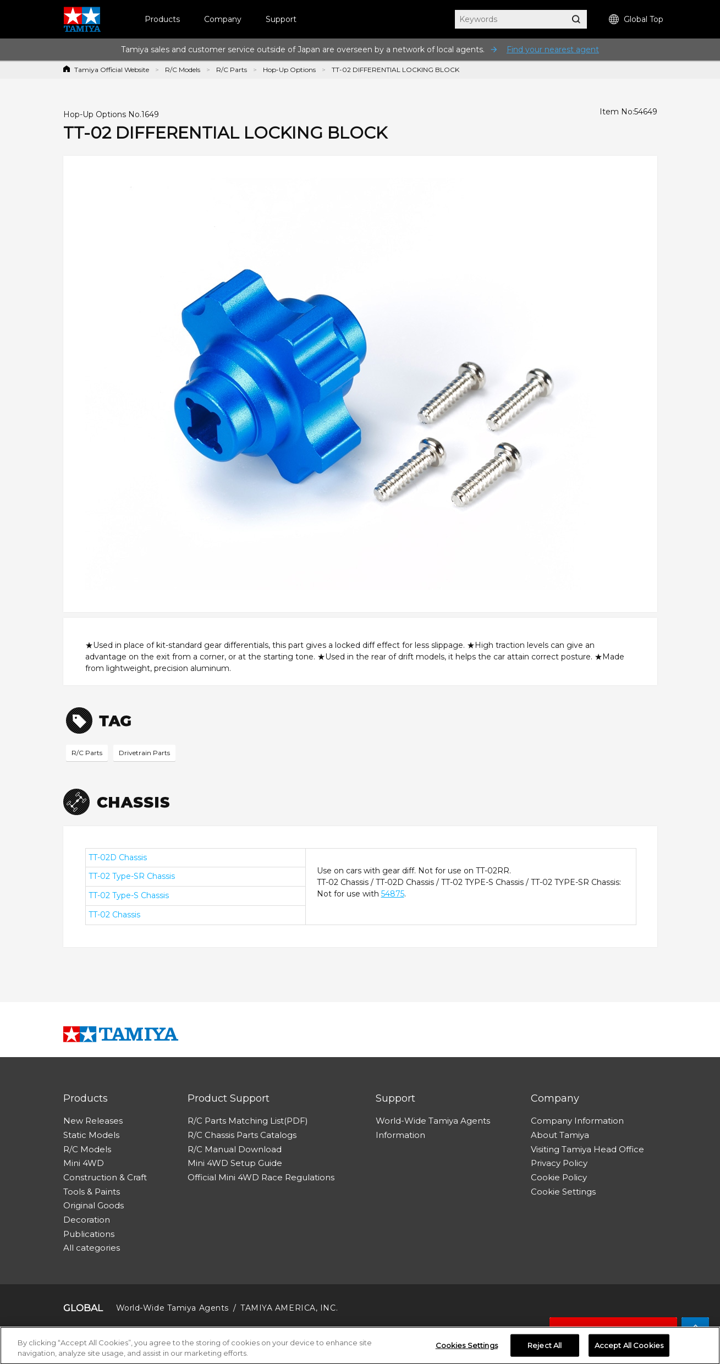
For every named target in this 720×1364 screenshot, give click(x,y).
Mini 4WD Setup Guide (235, 1163)
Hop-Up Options (289, 69)
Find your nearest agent (553, 49)
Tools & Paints (91, 1191)
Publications (88, 1234)
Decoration (86, 1219)
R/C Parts (231, 69)
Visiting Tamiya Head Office (587, 1149)
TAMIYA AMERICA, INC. (289, 1308)
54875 (392, 894)
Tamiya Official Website (111, 69)
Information (400, 1135)
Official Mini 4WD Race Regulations (261, 1177)
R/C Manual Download (235, 1149)
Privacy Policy (559, 1163)
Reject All (544, 1348)
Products (162, 19)
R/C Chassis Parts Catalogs (242, 1135)
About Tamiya (560, 1135)
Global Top (636, 19)
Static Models (91, 1135)
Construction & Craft (105, 1177)
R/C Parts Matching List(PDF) (248, 1120)
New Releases (93, 1120)
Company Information (577, 1120)
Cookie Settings (563, 1191)
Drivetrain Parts (144, 753)
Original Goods (93, 1205)
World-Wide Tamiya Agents (433, 1120)
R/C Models (182, 69)
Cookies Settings (467, 1348)
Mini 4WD (83, 1163)
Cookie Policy (559, 1177)
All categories (91, 1247)
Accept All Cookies (629, 1348)
